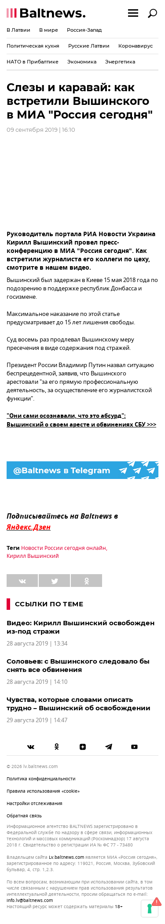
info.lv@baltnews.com (30, 900)
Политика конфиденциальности (41, 779)
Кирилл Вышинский (33, 556)
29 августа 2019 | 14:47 (37, 720)
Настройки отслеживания (34, 803)
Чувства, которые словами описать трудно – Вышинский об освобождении (78, 703)
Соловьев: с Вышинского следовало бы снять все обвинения (78, 665)
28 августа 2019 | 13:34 (37, 643)
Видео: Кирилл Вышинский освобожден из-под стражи (80, 627)
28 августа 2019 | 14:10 (37, 682)
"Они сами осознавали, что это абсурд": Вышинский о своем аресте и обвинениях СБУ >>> (81, 421)
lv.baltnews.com (66, 857)
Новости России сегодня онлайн (63, 548)
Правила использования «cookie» (43, 791)
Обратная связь (24, 816)
